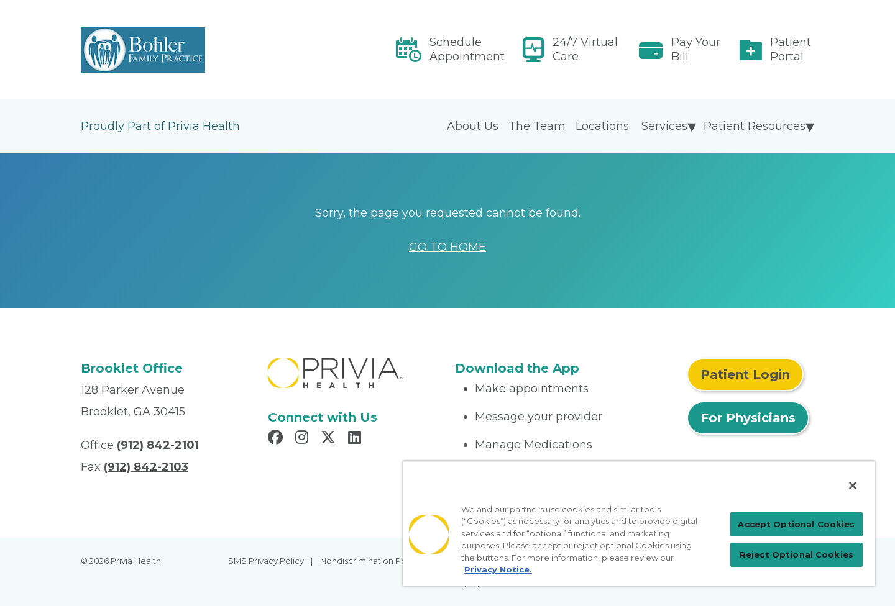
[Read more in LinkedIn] (356, 439)
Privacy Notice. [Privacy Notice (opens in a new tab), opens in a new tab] (498, 569)
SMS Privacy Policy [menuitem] (266, 561)
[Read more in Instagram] (303, 439)
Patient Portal (790, 49)
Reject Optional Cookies (796, 554)
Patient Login (745, 374)
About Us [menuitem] (472, 126)
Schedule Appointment (467, 49)
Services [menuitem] (664, 126)
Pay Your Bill (695, 49)
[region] (639, 523)
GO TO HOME (447, 247)
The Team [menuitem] (537, 126)
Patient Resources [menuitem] (755, 126)
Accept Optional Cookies (796, 524)
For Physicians (748, 417)
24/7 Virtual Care (585, 49)
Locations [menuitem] (602, 126)
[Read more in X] (330, 439)
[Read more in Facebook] (277, 439)
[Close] (852, 485)
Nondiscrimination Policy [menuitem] (370, 561)
